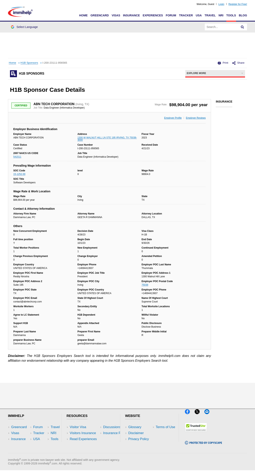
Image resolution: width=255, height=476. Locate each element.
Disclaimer (136, 433)
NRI (221, 15)
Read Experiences (83, 439)
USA (199, 15)
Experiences (153, 15)
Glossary (134, 427)
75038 (145, 284)
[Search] (242, 27)
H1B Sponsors (29, 62)
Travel (210, 15)
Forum (171, 15)
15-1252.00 (19, 174)
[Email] (208, 416)
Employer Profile (173, 118)
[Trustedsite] (196, 433)
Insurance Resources (85, 451)
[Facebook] (190, 416)
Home (83, 15)
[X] (199, 416)
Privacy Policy (138, 439)
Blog (243, 15)
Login (221, 4)
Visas (116, 15)
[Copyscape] (203, 446)
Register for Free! (238, 4)
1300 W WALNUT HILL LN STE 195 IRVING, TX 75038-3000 (107, 138)
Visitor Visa (78, 427)
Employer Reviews (196, 118)
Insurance (131, 15)
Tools (231, 15)
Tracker (186, 15)
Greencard (99, 15)
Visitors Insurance (83, 433)
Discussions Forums (85, 445)
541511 (17, 156)
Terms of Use (138, 445)
